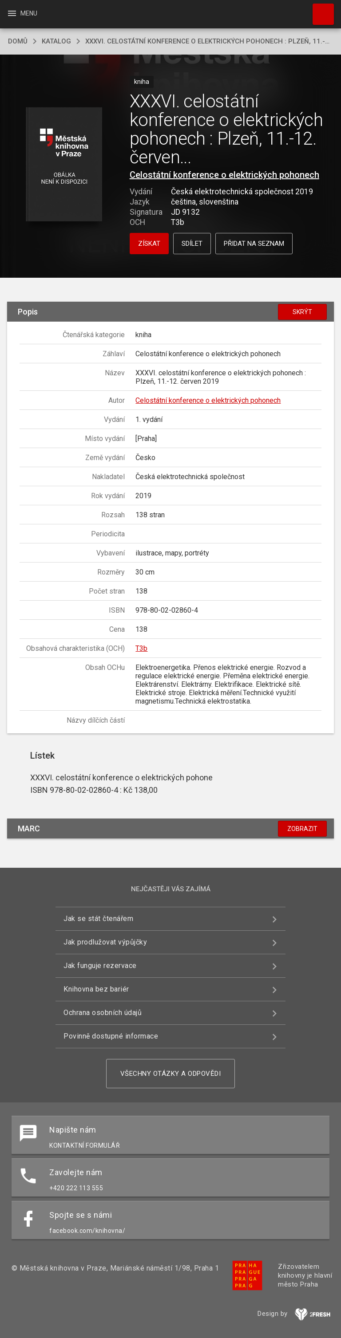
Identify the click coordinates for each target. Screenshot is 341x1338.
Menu (22, 13)
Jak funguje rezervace (100, 965)
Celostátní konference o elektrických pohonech (224, 174)
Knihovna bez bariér (96, 989)
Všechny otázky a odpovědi (170, 1074)
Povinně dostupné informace (110, 1036)
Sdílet (192, 244)
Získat (149, 244)
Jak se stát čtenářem (98, 918)
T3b (141, 648)
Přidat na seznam (254, 244)
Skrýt (302, 311)
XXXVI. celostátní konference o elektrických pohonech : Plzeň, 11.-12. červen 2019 (209, 41)
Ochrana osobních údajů (102, 1012)
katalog (56, 41)
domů (18, 41)
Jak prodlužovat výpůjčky (105, 942)
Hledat (319, 9)
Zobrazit (302, 828)
